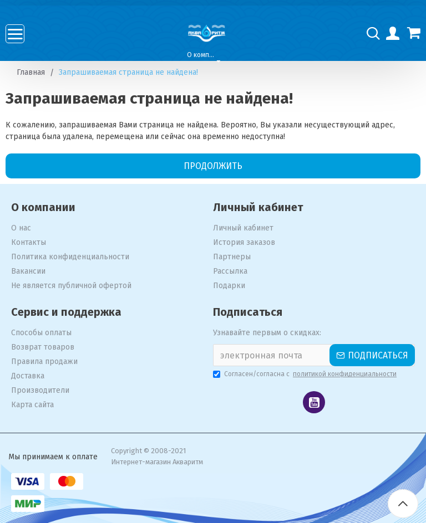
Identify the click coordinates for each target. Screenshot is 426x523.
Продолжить (213, 166)
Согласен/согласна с (305, 375)
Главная (31, 72)
